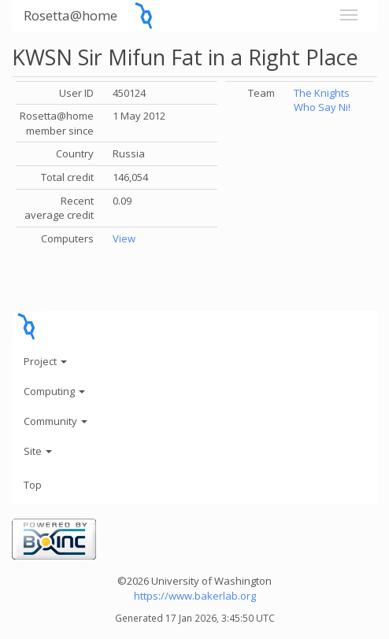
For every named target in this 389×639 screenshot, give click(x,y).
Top (33, 485)
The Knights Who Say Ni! (322, 100)
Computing (54, 391)
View (124, 238)
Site (38, 451)
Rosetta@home (70, 15)
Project (45, 361)
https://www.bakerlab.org (195, 596)
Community (55, 421)
